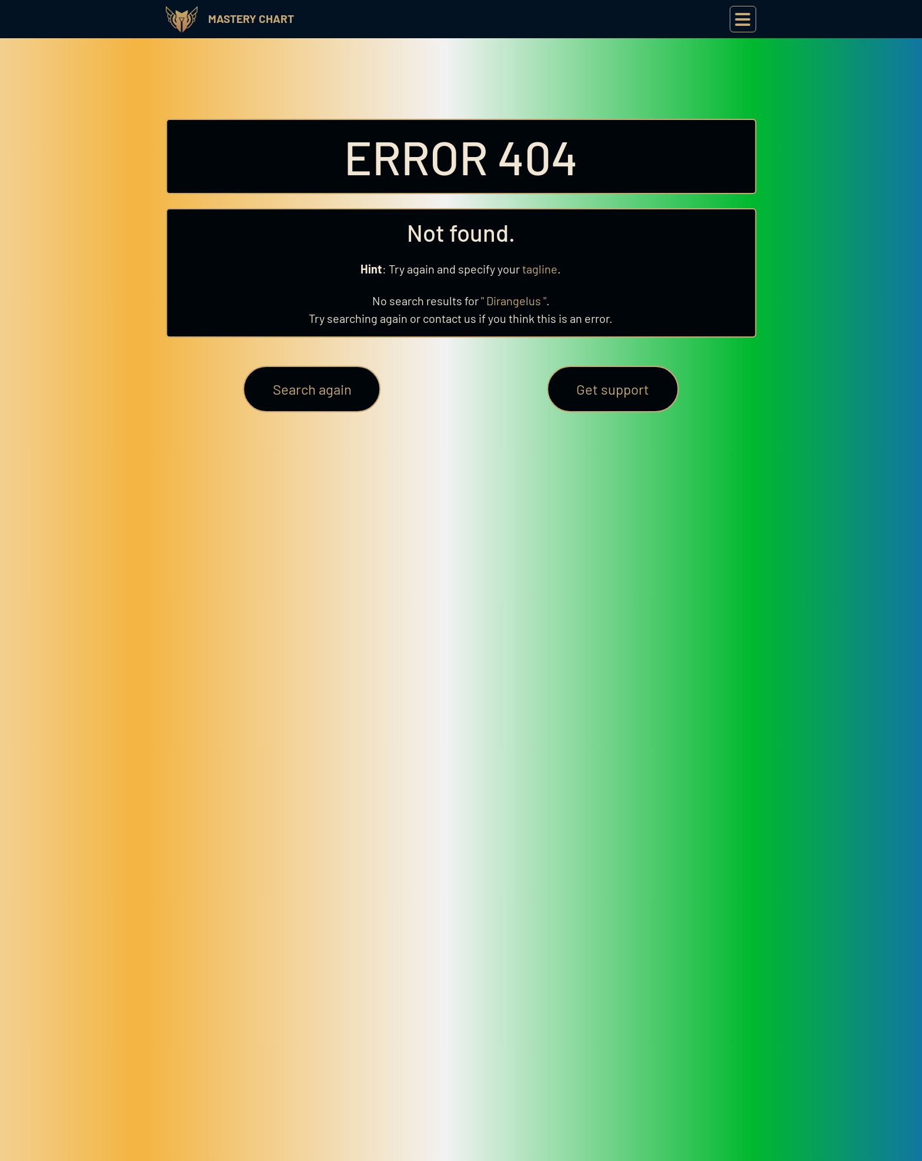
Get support (612, 389)
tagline (539, 269)
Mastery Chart (251, 18)
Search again (312, 389)
